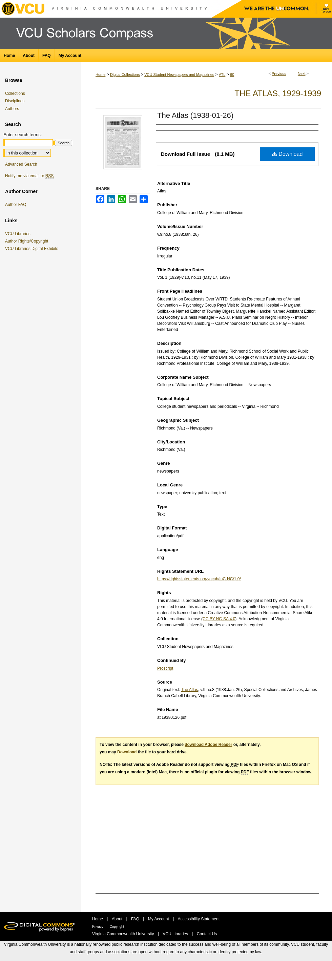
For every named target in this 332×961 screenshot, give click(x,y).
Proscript (165, 668)
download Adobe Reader (208, 744)
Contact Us (207, 934)
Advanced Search (21, 164)
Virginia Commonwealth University (123, 934)
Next (302, 73)
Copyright (117, 926)
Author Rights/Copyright (27, 241)
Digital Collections (125, 74)
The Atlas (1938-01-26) (195, 115)
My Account (159, 919)
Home (100, 74)
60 (232, 74)
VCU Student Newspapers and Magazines (179, 74)
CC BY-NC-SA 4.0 (219, 619)
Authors (12, 108)
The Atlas (189, 689)
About (118, 919)
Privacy (98, 926)
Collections (15, 93)
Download (287, 154)
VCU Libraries (18, 233)
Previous (279, 73)
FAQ (135, 919)
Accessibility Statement (199, 919)
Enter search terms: (22, 134)
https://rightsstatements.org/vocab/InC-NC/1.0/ (199, 579)
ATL (222, 74)
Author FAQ (15, 204)
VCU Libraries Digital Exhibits (32, 248)
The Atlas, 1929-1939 (277, 93)
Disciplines (14, 101)
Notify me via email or (29, 175)
